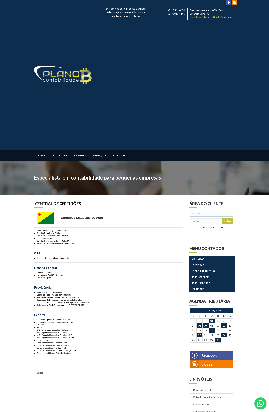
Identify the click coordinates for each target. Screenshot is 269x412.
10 (224, 198)
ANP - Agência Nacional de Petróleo (52, 205)
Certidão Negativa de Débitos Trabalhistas (54, 193)
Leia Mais (40, 396)
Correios (198, 295)
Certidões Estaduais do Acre (82, 90)
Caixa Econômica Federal (207, 270)
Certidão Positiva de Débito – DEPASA (53, 114)
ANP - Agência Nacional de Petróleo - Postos (55, 211)
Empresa (80, 28)
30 (218, 212)
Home (42, 28)
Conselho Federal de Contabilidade (204, 286)
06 (199, 198)
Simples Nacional (202, 277)
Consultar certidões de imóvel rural (51, 221)
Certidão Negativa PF (46, 151)
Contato (119, 28)
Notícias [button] (59, 28)
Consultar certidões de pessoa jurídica (53, 218)
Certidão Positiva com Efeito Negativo (52, 109)
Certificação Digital (44, 111)
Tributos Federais (44, 145)
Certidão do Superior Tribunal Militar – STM (55, 195)
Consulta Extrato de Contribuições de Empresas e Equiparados (63, 175)
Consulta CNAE (43, 213)
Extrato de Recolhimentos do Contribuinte (54, 168)
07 (205, 198)
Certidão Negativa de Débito (48, 106)
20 (199, 208)
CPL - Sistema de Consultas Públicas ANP (54, 203)
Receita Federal (202, 262)
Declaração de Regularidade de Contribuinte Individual (59, 173)
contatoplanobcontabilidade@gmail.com (211, 17)
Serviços (99, 28)
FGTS (39, 200)
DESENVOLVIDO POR (213, 407)
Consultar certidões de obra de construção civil (56, 223)
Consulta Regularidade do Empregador (53, 131)
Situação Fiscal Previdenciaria (49, 165)
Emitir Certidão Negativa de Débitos (52, 103)
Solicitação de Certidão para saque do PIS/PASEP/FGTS (60, 178)
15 (211, 203)
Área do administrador (212, 100)
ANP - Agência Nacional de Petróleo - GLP (54, 208)
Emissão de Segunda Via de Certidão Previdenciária (58, 170)
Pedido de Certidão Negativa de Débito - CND (56, 116)
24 (224, 208)
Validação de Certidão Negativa (50, 148)
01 (211, 193)
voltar (40, 245)
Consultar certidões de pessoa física (52, 216)
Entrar (227, 94)
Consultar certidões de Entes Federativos (54, 226)
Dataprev (40, 198)
